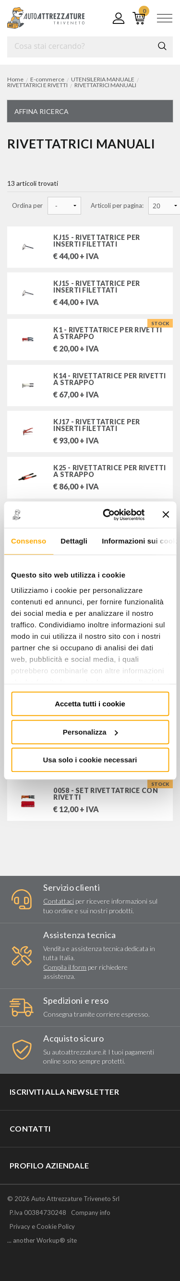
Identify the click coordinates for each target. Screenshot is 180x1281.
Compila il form (64, 967)
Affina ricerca (41, 111)
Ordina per (27, 206)
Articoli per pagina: (117, 206)
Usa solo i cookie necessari (90, 760)
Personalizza (90, 732)
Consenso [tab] (28, 541)
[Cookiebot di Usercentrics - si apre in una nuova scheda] (107, 515)
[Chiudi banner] (165, 514)
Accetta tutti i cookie (90, 704)
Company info (90, 1212)
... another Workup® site (42, 1240)
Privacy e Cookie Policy (42, 1226)
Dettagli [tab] (73, 541)
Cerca (162, 46)
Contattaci (58, 901)
